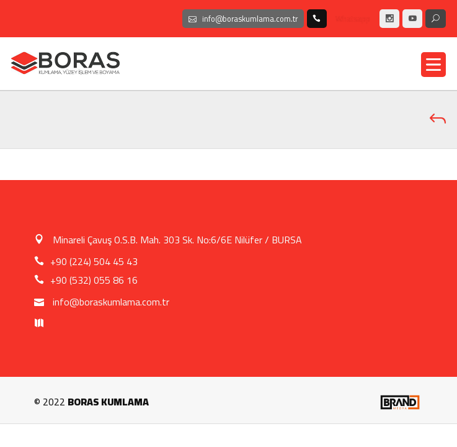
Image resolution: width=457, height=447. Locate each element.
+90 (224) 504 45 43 (86, 261)
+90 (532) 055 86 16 (86, 280)
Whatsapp (352, 18)
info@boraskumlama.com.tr (101, 301)
